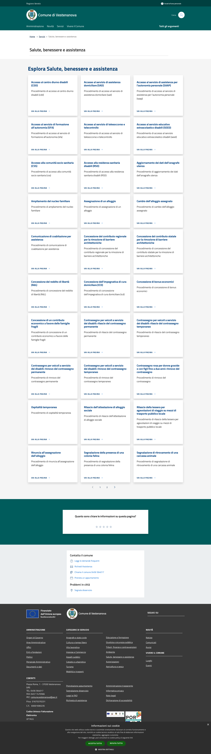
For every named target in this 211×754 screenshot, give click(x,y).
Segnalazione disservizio (77, 690)
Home (32, 36)
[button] (105, 749)
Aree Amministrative (35, 642)
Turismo (69, 666)
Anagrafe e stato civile (76, 637)
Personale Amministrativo (38, 661)
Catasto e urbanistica (76, 661)
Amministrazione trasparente (119, 685)
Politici (29, 657)
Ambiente (110, 652)
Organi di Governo (34, 637)
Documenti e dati (34, 666)
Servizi (42, 36)
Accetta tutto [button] (95, 743)
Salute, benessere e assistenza (120, 656)
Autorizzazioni (112, 661)
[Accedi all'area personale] (171, 3)
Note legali (111, 695)
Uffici (28, 647)
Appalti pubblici (73, 657)
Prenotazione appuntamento (79, 685)
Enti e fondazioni (34, 652)
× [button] (208, 725)
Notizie (149, 637)
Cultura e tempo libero (76, 642)
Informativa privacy (115, 690)
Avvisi (148, 647)
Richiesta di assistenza (76, 700)
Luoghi (149, 660)
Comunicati (151, 642)
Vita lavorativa (73, 647)
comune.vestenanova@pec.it (44, 697)
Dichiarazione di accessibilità (119, 700)
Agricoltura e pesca (115, 666)
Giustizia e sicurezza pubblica (119, 642)
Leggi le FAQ (72, 695)
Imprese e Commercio (76, 652)
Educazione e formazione (117, 637)
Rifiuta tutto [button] (116, 743)
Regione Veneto (33, 3)
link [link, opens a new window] (131, 738)
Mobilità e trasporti (75, 671)
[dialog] (105, 738)
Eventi (149, 665)
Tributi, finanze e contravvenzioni (121, 647)
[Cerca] (181, 15)
